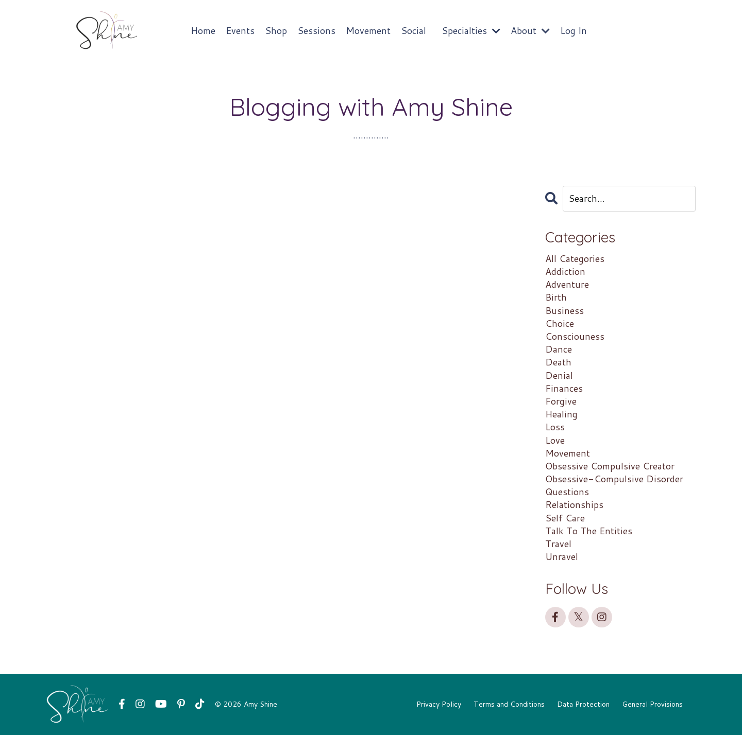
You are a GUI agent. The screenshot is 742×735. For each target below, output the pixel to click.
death (558, 362)
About (530, 30)
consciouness (574, 336)
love (555, 440)
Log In (573, 30)
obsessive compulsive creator (609, 466)
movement (567, 453)
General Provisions (652, 704)
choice (559, 323)
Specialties (471, 30)
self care (565, 518)
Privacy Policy (438, 704)
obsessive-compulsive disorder (614, 478)
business (564, 310)
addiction (565, 271)
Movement (368, 30)
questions (567, 491)
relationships (574, 504)
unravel (561, 556)
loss (555, 427)
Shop (276, 30)
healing (561, 414)
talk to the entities (588, 530)
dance (558, 349)
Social (413, 30)
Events (240, 30)
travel (558, 543)
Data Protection (583, 704)
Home (203, 30)
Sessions (316, 30)
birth (556, 297)
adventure (567, 284)
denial (559, 375)
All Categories (574, 258)
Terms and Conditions (509, 704)
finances (564, 388)
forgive (561, 401)
